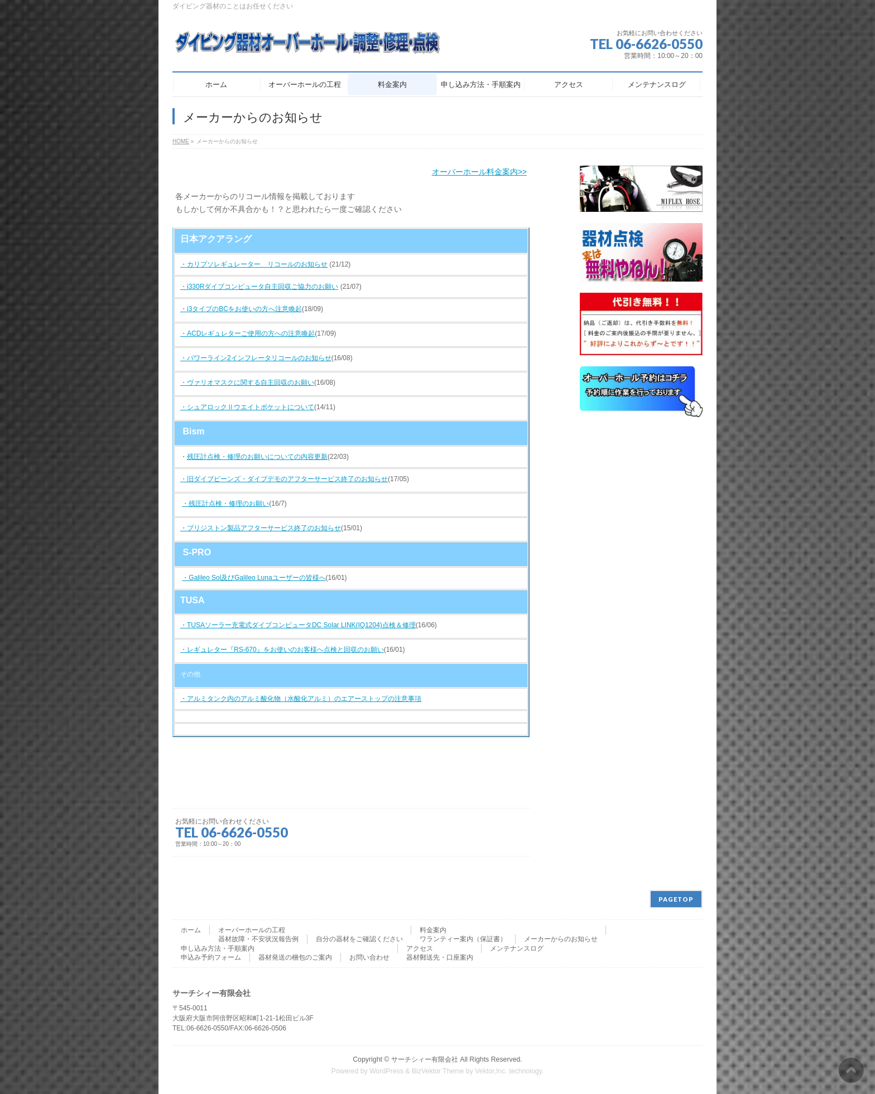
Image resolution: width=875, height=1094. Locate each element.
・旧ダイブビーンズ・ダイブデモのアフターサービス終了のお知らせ (284, 479)
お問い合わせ (369, 957)
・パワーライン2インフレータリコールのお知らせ (255, 358)
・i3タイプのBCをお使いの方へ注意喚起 (241, 309)
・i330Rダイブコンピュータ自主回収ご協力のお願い (259, 287)
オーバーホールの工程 (251, 930)
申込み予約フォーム (211, 957)
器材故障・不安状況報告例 (258, 939)
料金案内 (433, 930)
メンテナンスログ (517, 948)
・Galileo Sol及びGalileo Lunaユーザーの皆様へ (253, 578)
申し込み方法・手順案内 (217, 948)
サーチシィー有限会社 (424, 1059)
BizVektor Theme (438, 1071)
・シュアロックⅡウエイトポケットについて (247, 407)
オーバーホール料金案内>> (479, 171)
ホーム (191, 930)
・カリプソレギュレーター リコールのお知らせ (254, 264)
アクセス (419, 948)
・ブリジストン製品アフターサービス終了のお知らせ (260, 528)
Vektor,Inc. (491, 1071)
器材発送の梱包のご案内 (295, 957)
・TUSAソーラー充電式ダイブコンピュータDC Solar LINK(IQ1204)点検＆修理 (298, 625)
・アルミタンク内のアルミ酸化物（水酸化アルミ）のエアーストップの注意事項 (300, 699)
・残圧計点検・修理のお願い (225, 503)
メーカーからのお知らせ (561, 939)
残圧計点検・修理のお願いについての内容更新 (257, 457)
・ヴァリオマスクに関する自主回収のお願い (247, 382)
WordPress (386, 1071)
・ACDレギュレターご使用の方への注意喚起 (247, 333)
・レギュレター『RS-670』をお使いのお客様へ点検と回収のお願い (282, 650)
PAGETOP (676, 899)
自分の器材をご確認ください (359, 939)
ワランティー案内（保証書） (463, 939)
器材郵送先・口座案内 (439, 957)
